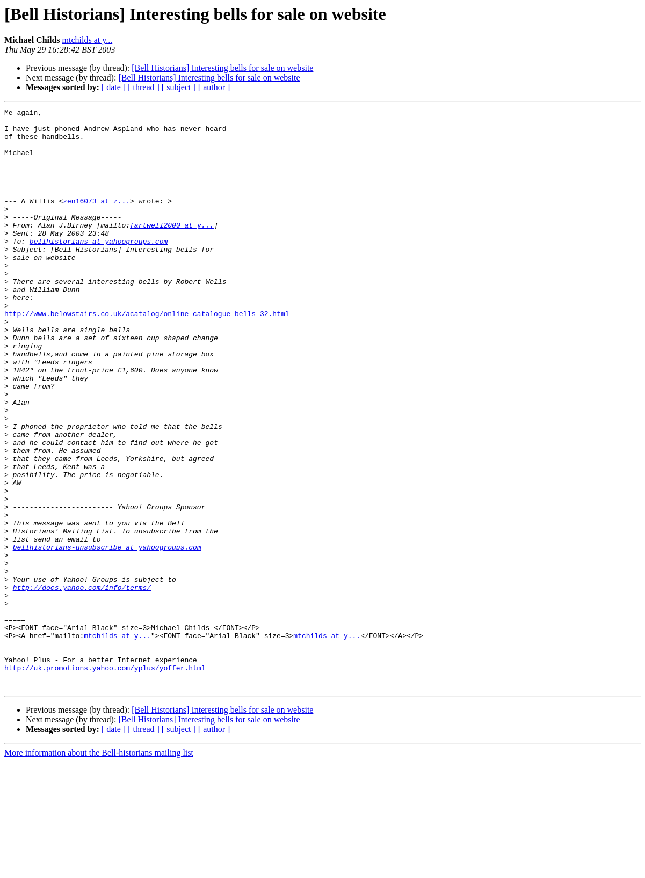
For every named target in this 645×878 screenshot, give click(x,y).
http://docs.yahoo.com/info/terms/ (82, 684)
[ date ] (114, 87)
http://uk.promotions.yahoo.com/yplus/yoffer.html (104, 780)
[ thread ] (144, 87)
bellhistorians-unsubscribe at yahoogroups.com (107, 635)
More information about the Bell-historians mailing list (98, 868)
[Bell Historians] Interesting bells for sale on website (222, 67)
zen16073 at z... (96, 220)
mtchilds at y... (87, 40)
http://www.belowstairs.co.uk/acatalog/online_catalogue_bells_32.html (146, 355)
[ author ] (214, 87)
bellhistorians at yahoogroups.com (99, 268)
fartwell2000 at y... (172, 249)
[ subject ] (179, 87)
